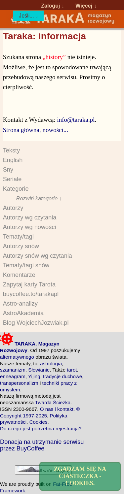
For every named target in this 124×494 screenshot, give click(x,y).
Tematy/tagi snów (26, 265)
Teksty (11, 150)
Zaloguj (50, 6)
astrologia (51, 363)
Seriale (12, 179)
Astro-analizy (20, 303)
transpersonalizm (19, 383)
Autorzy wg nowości (29, 227)
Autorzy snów (21, 246)
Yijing (34, 376)
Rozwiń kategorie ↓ (39, 198)
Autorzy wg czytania (30, 217)
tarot (72, 370)
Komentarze (19, 275)
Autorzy (13, 208)
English (13, 160)
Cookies (38, 422)
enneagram (12, 376)
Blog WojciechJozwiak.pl (36, 322)
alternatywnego (17, 357)
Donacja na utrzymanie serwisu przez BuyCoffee (42, 445)
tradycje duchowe (62, 376)
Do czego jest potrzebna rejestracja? (41, 428)
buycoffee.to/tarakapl (31, 294)
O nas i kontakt (56, 409)
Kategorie (16, 188)
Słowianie (39, 370)
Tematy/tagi (18, 236)
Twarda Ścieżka (52, 402)
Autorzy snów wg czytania (37, 255)
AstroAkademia (23, 313)
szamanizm (12, 370)
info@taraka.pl (76, 119)
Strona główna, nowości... (35, 129)
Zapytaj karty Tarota (29, 284)
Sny (8, 169)
